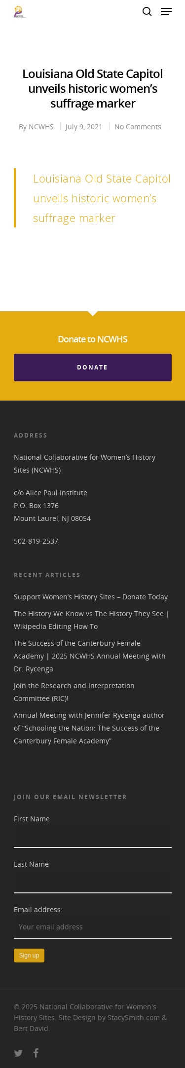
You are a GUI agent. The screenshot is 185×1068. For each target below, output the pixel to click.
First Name (32, 818)
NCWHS (41, 126)
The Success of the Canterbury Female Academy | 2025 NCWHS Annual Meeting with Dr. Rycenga (90, 655)
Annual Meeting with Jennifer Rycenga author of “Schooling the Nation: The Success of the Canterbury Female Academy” (89, 727)
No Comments (137, 126)
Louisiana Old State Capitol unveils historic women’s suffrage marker (102, 198)
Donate (92, 367)
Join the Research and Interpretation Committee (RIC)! (74, 692)
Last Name (31, 864)
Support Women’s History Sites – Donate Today (91, 596)
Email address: (38, 909)
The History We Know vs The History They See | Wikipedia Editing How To (92, 620)
